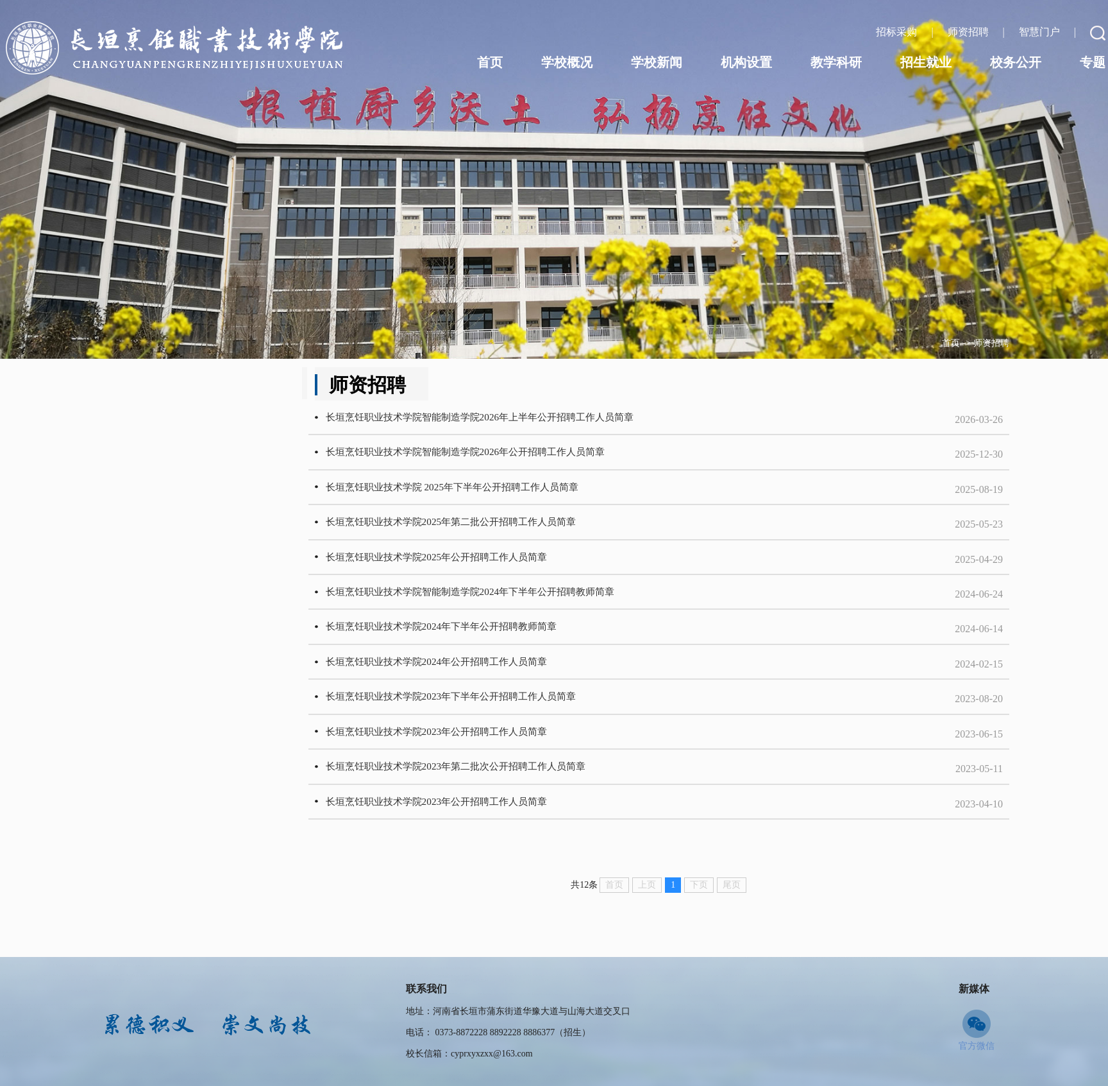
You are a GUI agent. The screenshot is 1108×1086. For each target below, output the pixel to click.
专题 (1092, 62)
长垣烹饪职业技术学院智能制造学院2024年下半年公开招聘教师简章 (521, 615)
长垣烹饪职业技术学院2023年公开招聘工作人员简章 (485, 771)
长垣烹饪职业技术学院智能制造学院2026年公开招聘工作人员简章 (515, 458)
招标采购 (897, 31)
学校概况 (566, 62)
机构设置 (746, 62)
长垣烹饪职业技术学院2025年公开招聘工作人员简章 (485, 576)
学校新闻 (656, 62)
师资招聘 (991, 343)
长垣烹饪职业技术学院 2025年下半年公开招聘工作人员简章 (501, 497)
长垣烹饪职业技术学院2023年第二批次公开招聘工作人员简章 (505, 811)
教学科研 (836, 62)
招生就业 (926, 62)
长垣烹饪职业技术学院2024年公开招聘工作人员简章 (485, 693)
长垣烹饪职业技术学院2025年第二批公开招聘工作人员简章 (500, 536)
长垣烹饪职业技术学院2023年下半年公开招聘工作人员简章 (500, 732)
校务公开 (1015, 62)
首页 (951, 343)
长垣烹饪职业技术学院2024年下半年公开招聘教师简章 (490, 654)
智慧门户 (1040, 31)
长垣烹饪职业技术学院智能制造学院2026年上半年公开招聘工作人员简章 (531, 419)
